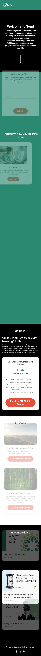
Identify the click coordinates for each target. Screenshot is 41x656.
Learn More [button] (10, 179)
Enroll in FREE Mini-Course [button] (20, 402)
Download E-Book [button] (20, 455)
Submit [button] (20, 107)
